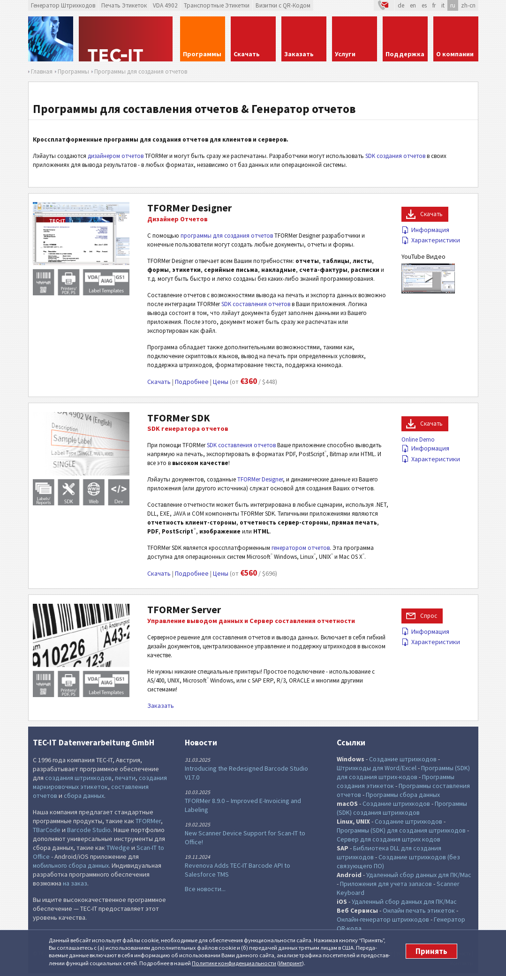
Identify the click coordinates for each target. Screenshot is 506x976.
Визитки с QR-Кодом (283, 5)
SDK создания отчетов (395, 156)
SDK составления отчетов (255, 304)
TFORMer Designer (189, 208)
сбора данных (84, 795)
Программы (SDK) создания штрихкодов (402, 808)
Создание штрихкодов (403, 759)
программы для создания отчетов (227, 236)
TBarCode (46, 830)
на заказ (75, 883)
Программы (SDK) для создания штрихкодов (401, 830)
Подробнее (192, 381)
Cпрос (428, 616)
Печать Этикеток (124, 5)
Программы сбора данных (403, 794)
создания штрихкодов (78, 777)
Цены (220, 381)
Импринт (290, 963)
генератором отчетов (301, 548)
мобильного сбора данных (71, 865)
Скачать (159, 381)
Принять (431, 951)
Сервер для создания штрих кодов (388, 839)
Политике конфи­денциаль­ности (234, 963)
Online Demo (418, 439)
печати (125, 777)
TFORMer (148, 821)
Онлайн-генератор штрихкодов (383, 919)
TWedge (118, 847)
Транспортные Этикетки (216, 5)
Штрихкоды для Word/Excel (376, 768)
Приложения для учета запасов (386, 883)
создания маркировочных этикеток (100, 782)
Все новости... (205, 889)
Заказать (160, 705)
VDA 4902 (165, 5)
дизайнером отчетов (115, 156)
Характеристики (430, 240)
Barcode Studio (89, 830)
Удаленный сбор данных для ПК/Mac (418, 875)
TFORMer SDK (178, 418)
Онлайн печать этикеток (419, 910)
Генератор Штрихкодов (63, 5)
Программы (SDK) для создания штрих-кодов (403, 772)
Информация (425, 229)
